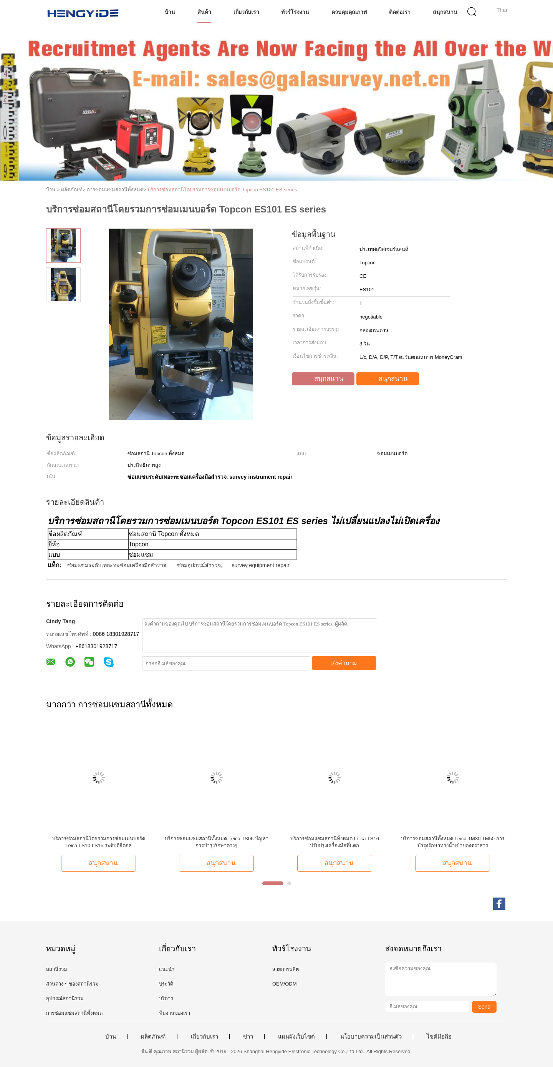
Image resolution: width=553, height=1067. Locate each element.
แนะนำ (166, 969)
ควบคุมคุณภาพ (349, 12)
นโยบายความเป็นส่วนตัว (371, 1036)
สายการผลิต (285, 969)
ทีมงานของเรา (174, 1013)
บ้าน (170, 12)
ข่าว (248, 1036)
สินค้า (204, 12)
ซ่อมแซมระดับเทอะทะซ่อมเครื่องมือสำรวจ (116, 565)
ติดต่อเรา (400, 12)
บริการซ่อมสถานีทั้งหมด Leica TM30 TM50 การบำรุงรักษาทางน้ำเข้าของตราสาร (453, 842)
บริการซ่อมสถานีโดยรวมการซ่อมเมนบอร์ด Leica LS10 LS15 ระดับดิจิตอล (98, 842)
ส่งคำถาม (344, 663)
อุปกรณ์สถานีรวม (65, 998)
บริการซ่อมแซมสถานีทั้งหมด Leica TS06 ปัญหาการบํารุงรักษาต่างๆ (216, 842)
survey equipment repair (260, 565)
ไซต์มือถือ (439, 1036)
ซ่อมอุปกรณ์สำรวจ (199, 565)
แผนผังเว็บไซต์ (296, 1036)
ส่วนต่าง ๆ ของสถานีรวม (72, 984)
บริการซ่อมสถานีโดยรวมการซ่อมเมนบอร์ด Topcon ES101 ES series (222, 189)
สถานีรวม (56, 969)
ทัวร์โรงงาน (295, 12)
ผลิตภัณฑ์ (153, 1036)
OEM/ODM (284, 984)
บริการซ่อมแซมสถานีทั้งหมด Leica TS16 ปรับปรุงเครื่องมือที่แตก (334, 842)
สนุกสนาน (445, 12)
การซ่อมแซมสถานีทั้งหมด (74, 1013)
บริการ (166, 998)
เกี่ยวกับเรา (246, 12)
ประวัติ (166, 984)
